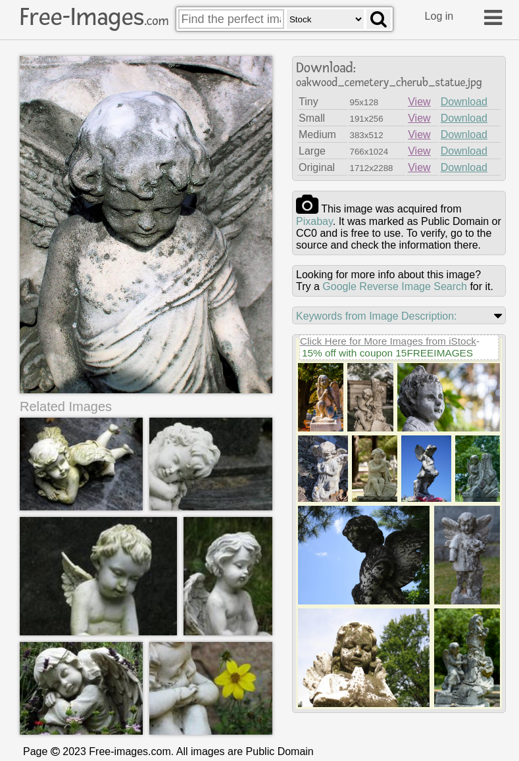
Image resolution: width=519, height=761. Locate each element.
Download (464, 101)
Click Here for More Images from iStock (388, 341)
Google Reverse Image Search (394, 286)
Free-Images (94, 17)
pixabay (314, 221)
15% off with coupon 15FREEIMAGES (387, 352)
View (419, 101)
